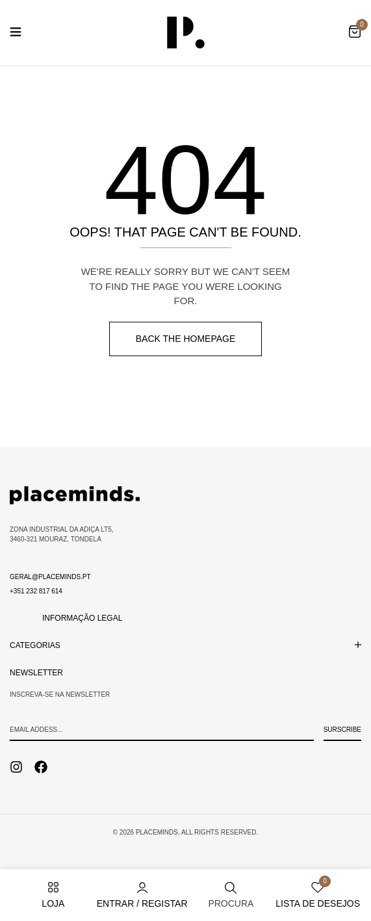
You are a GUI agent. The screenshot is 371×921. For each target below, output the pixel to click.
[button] (354, 32)
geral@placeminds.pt (50, 576)
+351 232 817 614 (36, 591)
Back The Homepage (186, 338)
